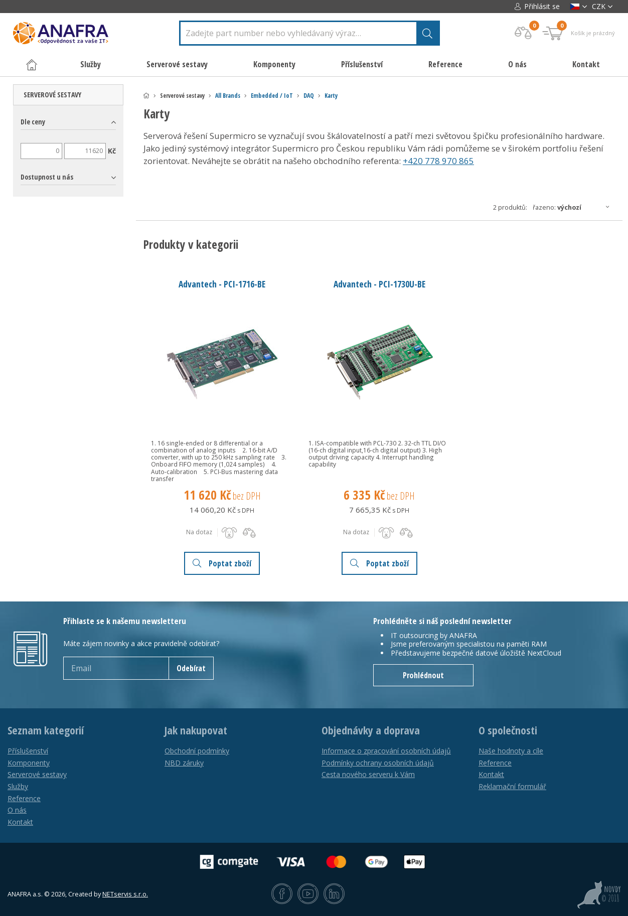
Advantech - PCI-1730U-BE (379, 284)
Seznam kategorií (46, 730)
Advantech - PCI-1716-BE (222, 284)
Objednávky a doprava (371, 730)
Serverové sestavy (52, 94)
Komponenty (29, 763)
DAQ (308, 95)
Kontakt (586, 64)
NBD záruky (184, 763)
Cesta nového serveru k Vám (368, 774)
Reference (445, 64)
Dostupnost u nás (47, 177)
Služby (18, 786)
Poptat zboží (222, 563)
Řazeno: (574, 207)
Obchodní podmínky (197, 750)
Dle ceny (33, 121)
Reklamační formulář (512, 786)
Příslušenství (28, 750)
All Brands (227, 95)
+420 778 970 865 (438, 161)
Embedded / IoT (272, 95)
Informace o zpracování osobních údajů (386, 750)
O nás (517, 64)
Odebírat (191, 668)
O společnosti (508, 730)
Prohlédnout (423, 675)
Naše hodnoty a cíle (511, 750)
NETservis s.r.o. (125, 894)
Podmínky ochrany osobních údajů (378, 763)
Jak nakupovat (196, 730)
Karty (331, 95)
